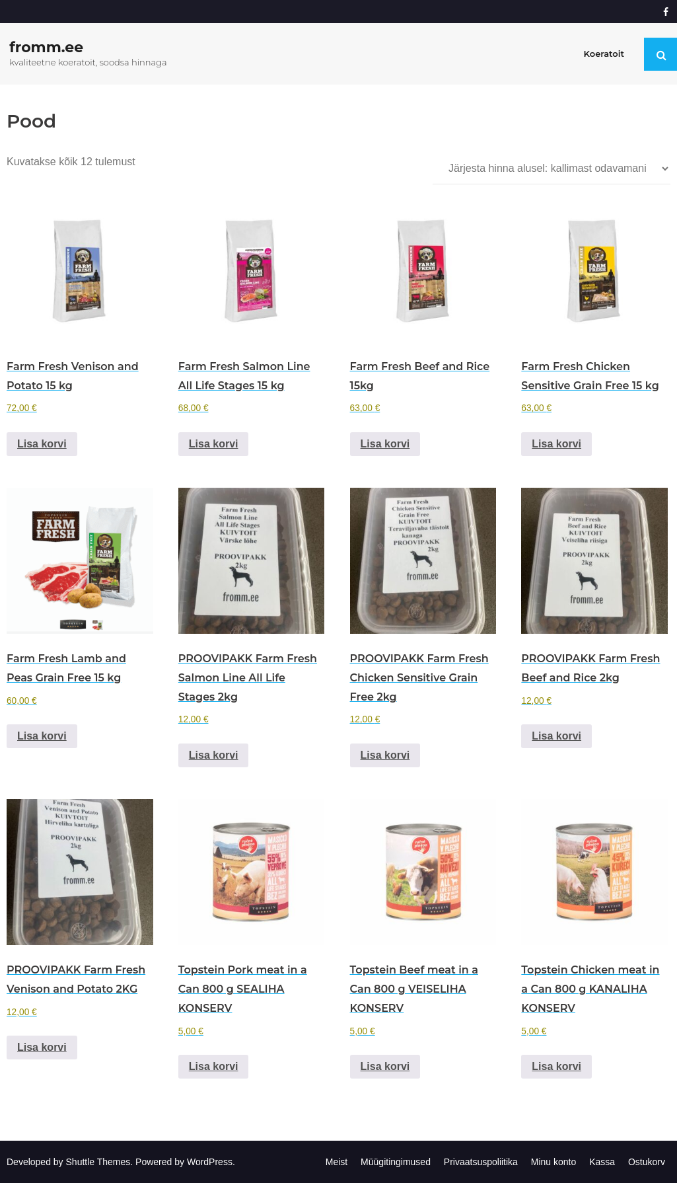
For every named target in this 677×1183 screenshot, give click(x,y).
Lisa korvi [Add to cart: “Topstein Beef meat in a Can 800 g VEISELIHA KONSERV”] (385, 1066)
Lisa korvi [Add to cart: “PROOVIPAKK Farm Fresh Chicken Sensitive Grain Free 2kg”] (385, 755)
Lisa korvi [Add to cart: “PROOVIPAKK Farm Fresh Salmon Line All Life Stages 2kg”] (213, 755)
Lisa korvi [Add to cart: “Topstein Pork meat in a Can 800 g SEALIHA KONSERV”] (213, 1066)
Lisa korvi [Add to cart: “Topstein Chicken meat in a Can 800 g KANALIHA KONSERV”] (556, 1066)
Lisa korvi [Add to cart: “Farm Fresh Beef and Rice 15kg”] (385, 443)
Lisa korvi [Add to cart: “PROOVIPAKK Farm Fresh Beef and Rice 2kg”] (556, 736)
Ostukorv (646, 1162)
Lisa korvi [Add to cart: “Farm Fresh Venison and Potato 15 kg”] (42, 443)
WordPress (209, 1162)
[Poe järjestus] (551, 168)
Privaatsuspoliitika (481, 1162)
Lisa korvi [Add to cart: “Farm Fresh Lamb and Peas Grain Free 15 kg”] (42, 736)
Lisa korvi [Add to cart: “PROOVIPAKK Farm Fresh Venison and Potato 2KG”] (42, 1047)
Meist (336, 1162)
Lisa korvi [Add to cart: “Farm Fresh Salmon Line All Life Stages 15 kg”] (213, 443)
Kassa (602, 1162)
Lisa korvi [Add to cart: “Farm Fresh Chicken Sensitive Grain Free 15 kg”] (556, 443)
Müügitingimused (396, 1162)
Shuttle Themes (98, 1162)
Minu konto (553, 1162)
